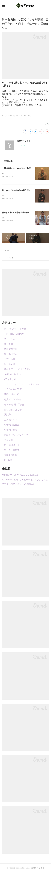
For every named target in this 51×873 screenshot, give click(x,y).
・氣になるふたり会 (12, 410)
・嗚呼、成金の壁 (10, 395)
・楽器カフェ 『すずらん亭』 (16, 370)
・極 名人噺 (8, 365)
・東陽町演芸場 (9, 455)
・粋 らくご (8, 339)
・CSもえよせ (9, 380)
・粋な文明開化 (9, 349)
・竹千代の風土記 (10, 425)
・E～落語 (7, 460)
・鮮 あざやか (9, 354)
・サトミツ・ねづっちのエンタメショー (21, 385)
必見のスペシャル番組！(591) (22, 115)
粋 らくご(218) (7, 115)
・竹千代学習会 (9, 430)
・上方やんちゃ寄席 (12, 390)
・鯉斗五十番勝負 (10, 450)
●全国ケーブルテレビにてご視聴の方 (20, 475)
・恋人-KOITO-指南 (11, 400)
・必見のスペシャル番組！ (15, 329)
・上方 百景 (8, 360)
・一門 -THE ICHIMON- (13, 334)
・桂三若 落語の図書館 (13, 405)
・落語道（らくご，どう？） (16, 435)
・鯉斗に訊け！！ (10, 445)
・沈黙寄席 (7, 415)
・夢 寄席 (7, 344)
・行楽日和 (7, 440)
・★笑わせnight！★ (12, 375)
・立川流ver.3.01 (10, 420)
